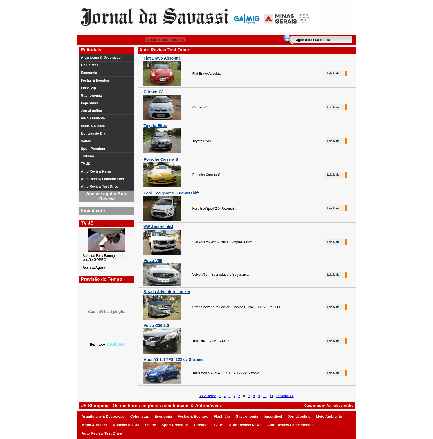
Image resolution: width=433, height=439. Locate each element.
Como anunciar (314, 405)
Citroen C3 (154, 92)
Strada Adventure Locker (167, 291)
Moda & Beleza (93, 126)
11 (271, 396)
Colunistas (89, 65)
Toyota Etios (155, 125)
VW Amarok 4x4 (158, 227)
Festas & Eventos (95, 80)
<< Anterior (207, 396)
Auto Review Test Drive (99, 187)
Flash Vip (88, 88)
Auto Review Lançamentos (102, 179)
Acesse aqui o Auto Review (107, 196)
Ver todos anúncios (340, 405)
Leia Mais (333, 73)
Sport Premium (93, 149)
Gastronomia (91, 96)
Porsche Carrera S (161, 159)
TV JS (85, 164)
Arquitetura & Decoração (101, 58)
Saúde (86, 141)
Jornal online (91, 111)
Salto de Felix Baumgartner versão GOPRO (103, 258)
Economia (89, 73)
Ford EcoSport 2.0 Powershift (171, 193)
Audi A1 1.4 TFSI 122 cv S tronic (174, 359)
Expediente (93, 210)
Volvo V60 (153, 260)
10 (264, 396)
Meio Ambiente (93, 118)
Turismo (87, 156)
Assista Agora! (94, 268)
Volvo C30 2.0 (156, 325)
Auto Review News (96, 171)
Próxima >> (284, 396)
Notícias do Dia (93, 133)
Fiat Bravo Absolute (162, 58)
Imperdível (89, 103)
